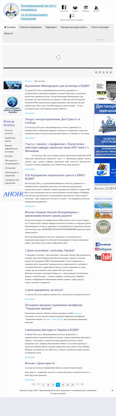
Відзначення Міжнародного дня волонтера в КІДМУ (57, 85)
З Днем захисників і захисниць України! (50, 250)
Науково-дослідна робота (74, 27)
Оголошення (10, 168)
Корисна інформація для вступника (11, 149)
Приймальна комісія (10, 139)
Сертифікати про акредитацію (12, 181)
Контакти (9, 156)
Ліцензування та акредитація (11, 174)
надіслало (78, 313)
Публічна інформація (30, 27)
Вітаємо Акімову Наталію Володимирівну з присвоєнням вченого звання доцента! (52, 213)
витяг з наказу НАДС (54, 319)
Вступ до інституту (9, 131)
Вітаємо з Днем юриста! (40, 363)
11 (63, 385)
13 (72, 385)
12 (68, 385)
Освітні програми (100, 27)
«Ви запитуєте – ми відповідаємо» (12, 162)
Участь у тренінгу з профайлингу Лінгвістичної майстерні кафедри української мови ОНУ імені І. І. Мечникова (57, 147)
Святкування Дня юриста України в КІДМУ (52, 329)
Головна (9, 27)
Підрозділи (51, 27)
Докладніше (30, 113)
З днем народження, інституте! (44, 290)
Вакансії (8, 33)
